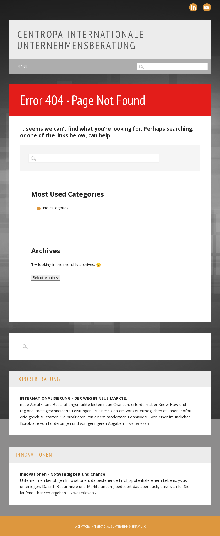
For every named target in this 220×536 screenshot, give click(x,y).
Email (207, 7)
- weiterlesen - (138, 423)
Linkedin (193, 7)
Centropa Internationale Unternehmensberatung (81, 40)
